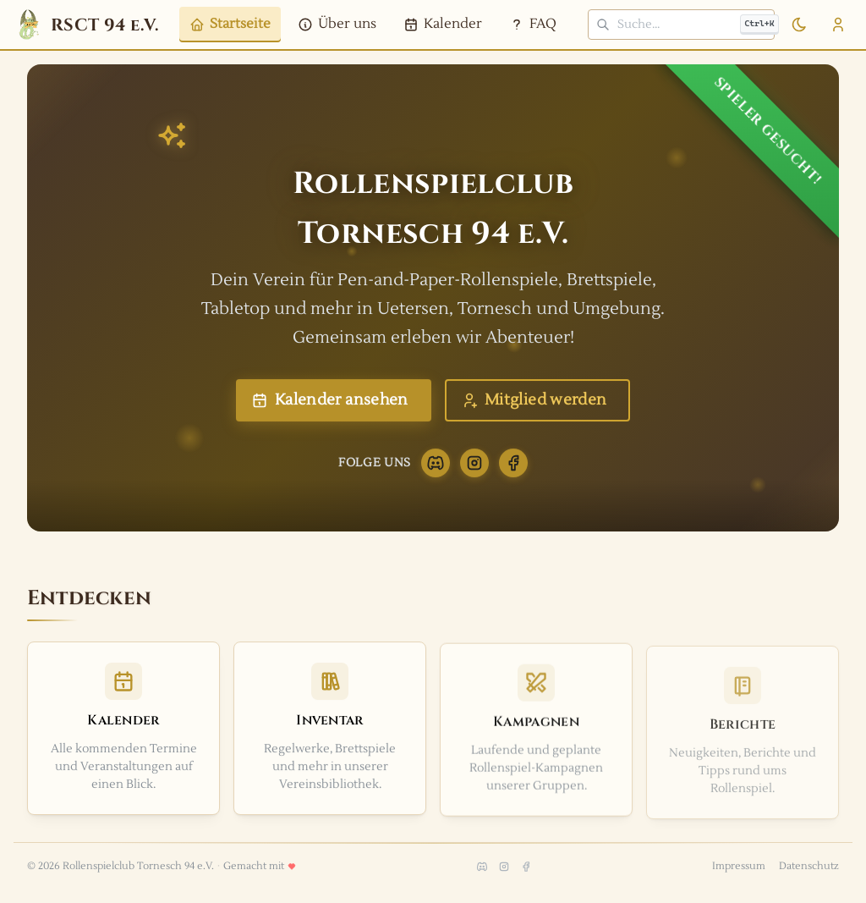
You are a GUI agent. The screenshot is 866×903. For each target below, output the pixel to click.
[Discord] (435, 471)
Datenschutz (809, 866)
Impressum (738, 866)
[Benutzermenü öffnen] (838, 24)
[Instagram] (474, 471)
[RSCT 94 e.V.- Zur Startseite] (86, 24)
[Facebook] (513, 471)
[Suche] (681, 24)
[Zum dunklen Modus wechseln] (799, 24)
